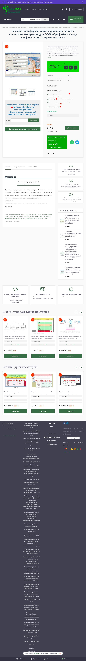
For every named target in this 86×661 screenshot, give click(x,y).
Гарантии (33, 9)
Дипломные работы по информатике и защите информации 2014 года (31, 607)
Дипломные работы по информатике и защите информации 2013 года (31, 625)
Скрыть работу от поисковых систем (58, 93)
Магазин (52, 423)
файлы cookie (37, 653)
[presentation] (76, 312)
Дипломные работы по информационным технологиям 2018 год (31, 579)
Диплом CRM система (31, 641)
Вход (71, 9)
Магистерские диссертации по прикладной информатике (31, 456)
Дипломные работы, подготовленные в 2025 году (31, 425)
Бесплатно (31, 651)
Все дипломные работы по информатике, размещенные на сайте (31, 464)
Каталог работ (8, 19)
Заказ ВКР (41, 9)
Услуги (27, 9)
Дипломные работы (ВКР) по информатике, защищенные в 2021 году (31, 490)
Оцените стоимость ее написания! (28, 185)
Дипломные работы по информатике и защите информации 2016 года (31, 594)
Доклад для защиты (54, 106)
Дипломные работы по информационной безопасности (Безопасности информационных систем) (31, 516)
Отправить (33, 120)
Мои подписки (52, 444)
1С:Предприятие (9, 221)
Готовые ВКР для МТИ (31, 479)
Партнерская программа (52, 437)
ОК (60, 653)
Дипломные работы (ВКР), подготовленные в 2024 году (31, 433)
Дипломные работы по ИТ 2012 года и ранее (36, 218)
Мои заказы (52, 434)
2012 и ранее (17, 221)
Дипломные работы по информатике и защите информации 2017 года (31, 586)
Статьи (31, 648)
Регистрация (79, 9)
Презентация (52, 99)
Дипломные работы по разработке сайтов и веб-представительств (31, 551)
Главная (5, 27)
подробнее (8, 206)
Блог (51, 426)
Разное (31, 644)
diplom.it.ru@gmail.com (10, 435)
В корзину (72, 128)
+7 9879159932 (8, 423)
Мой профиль (51, 440)
